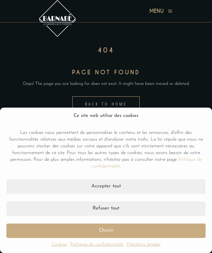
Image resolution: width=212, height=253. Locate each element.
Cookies (59, 244)
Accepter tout (106, 186)
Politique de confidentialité (96, 244)
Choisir (106, 230)
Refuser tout (106, 208)
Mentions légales (144, 244)
